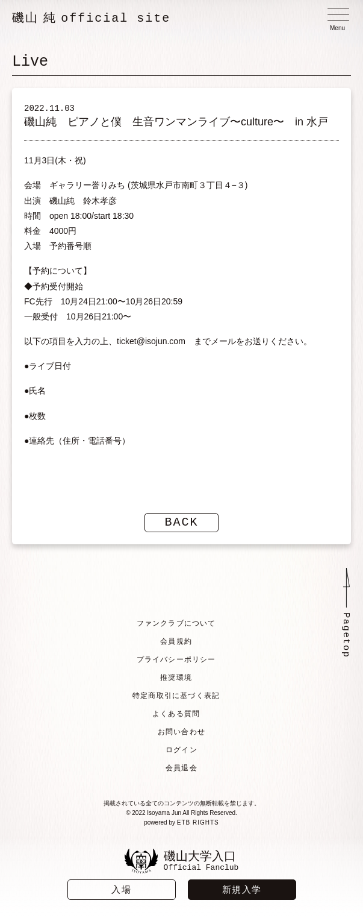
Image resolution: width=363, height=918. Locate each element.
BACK (182, 522)
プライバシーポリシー (176, 659)
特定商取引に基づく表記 (176, 695)
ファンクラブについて (176, 623)
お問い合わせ (181, 731)
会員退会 (181, 768)
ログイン (181, 749)
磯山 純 (91, 18)
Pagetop (346, 635)
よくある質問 (176, 713)
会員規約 (176, 641)
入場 (121, 889)
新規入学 (242, 889)
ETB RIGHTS (198, 822)
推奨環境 (176, 677)
